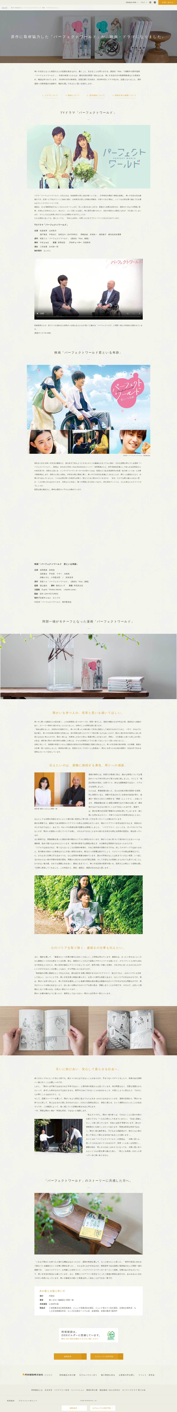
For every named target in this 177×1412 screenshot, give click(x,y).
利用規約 (11, 1401)
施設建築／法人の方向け (110, 1390)
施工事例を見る (108, 1375)
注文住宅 (48, 1390)
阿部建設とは (37, 1390)
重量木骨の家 (92, 1390)
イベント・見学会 (146, 1375)
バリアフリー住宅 (61, 1390)
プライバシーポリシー (28, 1401)
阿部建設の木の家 (67, 1375)
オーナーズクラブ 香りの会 (134, 1390)
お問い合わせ (167, 2)
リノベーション (77, 1390)
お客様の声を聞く (127, 1375)
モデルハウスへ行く (88, 1375)
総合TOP (4, 7)
